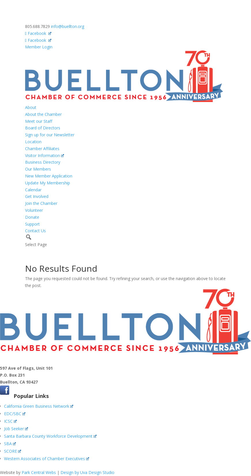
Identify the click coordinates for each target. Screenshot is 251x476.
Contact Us (35, 230)
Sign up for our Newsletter (49, 134)
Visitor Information (44, 155)
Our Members (38, 169)
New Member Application (48, 176)
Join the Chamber (41, 203)
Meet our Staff (38, 121)
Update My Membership (47, 183)
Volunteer (34, 210)
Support (32, 224)
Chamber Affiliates (42, 148)
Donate (32, 217)
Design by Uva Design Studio (87, 472)
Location (33, 141)
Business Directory (42, 162)
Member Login (38, 47)
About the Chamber (43, 114)
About (30, 107)
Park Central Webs (39, 472)
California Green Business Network (38, 406)
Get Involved (36, 196)
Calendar (33, 189)
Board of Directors (42, 128)
